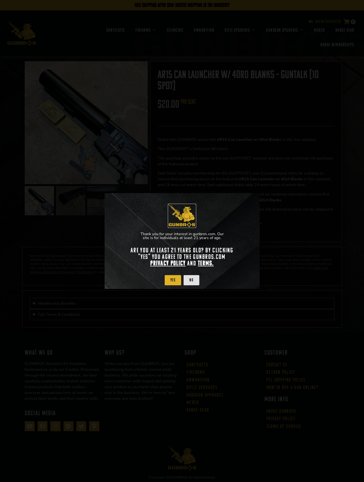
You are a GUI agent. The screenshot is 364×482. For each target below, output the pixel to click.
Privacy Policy (168, 263)
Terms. (206, 263)
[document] (182, 241)
